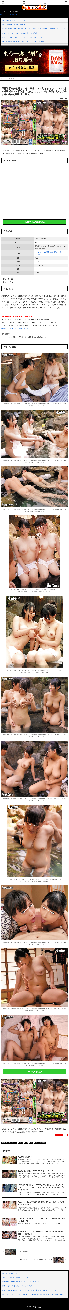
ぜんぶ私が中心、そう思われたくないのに (14, 20)
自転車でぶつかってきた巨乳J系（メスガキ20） (15, 1278)
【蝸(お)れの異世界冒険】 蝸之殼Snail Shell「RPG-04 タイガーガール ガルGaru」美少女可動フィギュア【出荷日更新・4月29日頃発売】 (35, 28)
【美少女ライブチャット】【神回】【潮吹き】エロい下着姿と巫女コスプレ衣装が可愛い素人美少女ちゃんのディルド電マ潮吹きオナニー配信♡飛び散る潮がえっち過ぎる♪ (35, 1295)
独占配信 (46, 252)
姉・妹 (60, 252)
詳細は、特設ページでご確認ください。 (16, 328)
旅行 (39, 254)
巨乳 (55, 252)
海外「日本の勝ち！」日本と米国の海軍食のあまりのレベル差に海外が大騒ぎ (24, 41)
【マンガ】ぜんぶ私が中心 (9, 1274)
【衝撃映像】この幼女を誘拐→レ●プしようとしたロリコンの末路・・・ (22, 1282)
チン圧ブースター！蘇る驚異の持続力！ (9, 14)
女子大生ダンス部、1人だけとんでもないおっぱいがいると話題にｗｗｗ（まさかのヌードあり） (29, 1290)
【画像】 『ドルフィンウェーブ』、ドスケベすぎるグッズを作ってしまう (23, 37)
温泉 (51, 252)
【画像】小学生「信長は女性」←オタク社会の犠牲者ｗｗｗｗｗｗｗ (21, 1286)
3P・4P (4, 1142)
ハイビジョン (39, 252)
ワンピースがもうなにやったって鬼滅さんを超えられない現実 (19, 33)
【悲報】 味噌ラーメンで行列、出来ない (13, 24)
